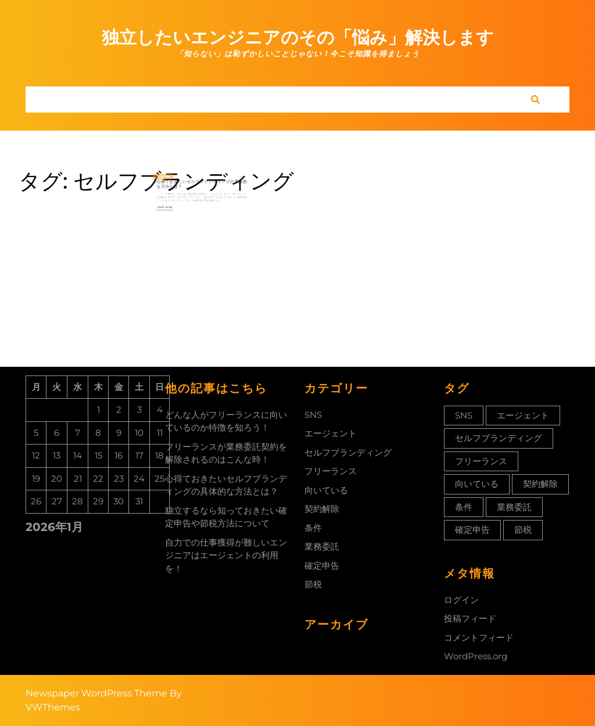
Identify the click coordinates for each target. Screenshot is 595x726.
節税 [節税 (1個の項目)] (523, 529)
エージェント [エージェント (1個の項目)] (523, 415)
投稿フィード (470, 618)
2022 (176, 177)
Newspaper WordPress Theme (96, 693)
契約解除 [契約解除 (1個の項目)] (540, 483)
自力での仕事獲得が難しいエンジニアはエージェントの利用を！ (226, 555)
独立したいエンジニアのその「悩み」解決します (298, 37)
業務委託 (321, 546)
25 (172, 177)
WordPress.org (475, 656)
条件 (313, 527)
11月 (169, 177)
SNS (313, 414)
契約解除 (321, 508)
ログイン (461, 599)
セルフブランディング (348, 452)
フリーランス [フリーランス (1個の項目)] (481, 461)
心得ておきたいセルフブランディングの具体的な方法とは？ (202, 183)
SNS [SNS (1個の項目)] (463, 415)
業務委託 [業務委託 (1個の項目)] (514, 506)
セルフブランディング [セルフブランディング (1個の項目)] (498, 437)
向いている (326, 490)
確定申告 (321, 565)
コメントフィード (479, 637)
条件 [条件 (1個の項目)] (463, 506)
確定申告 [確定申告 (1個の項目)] (472, 529)
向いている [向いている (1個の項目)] (477, 483)
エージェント (330, 433)
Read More (175, 201)
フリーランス (330, 470)
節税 (313, 584)
